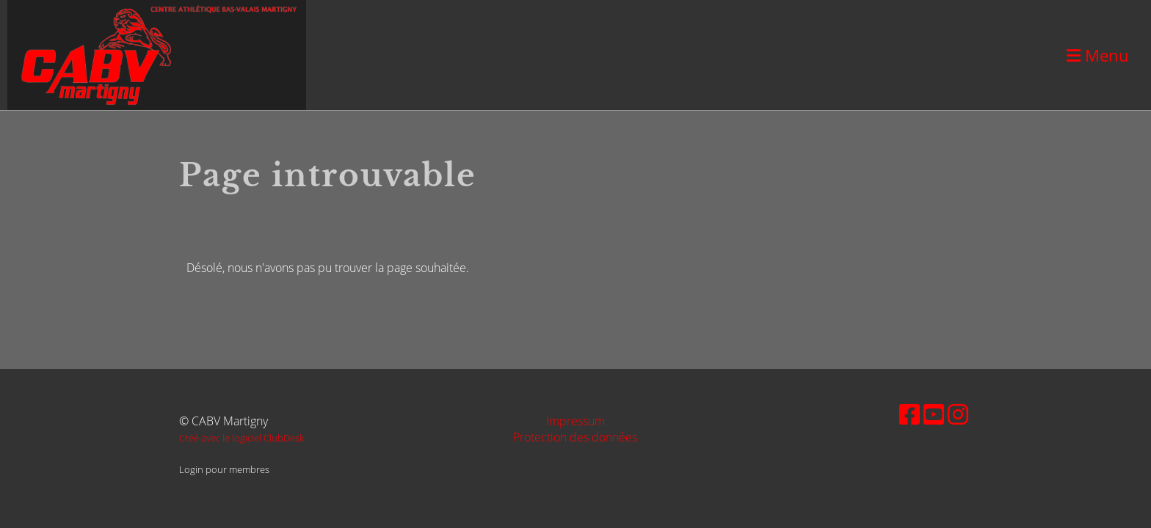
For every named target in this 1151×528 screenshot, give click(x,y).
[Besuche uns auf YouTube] (933, 414)
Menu (1098, 55)
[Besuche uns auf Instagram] (958, 414)
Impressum (575, 421)
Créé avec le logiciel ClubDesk (241, 437)
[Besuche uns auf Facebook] (909, 414)
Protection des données (575, 437)
